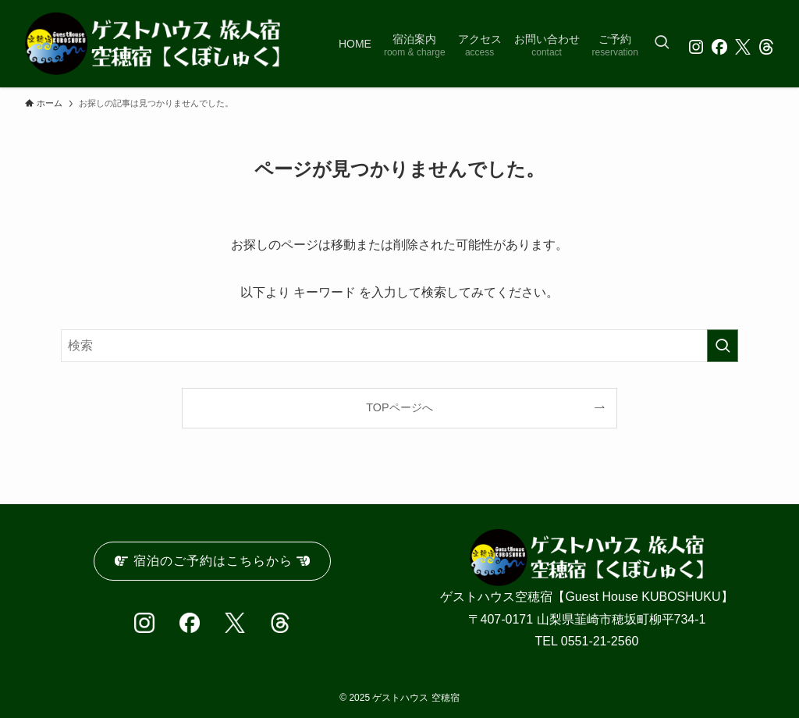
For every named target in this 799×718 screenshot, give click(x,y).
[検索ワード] (399, 345)
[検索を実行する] (722, 345)
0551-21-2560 (600, 641)
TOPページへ (399, 407)
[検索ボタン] (662, 43)
